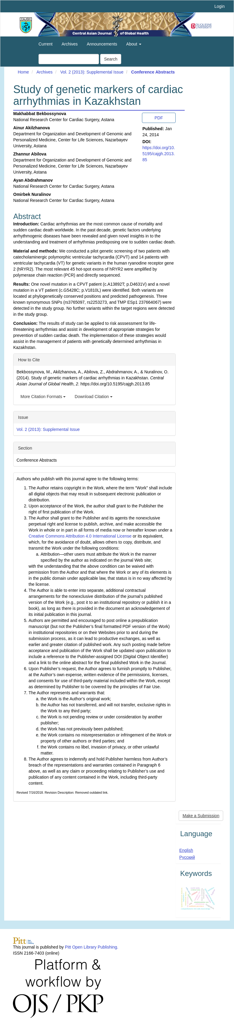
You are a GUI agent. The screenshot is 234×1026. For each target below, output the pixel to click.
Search (110, 59)
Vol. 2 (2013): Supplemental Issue (91, 72)
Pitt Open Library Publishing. (91, 947)
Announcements (102, 44)
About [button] (133, 44)
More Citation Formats (43, 396)
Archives (70, 44)
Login (219, 6)
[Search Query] (68, 59)
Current (45, 44)
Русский (187, 857)
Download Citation (93, 396)
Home (23, 72)
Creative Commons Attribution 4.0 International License (80, 536)
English (186, 850)
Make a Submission (201, 815)
